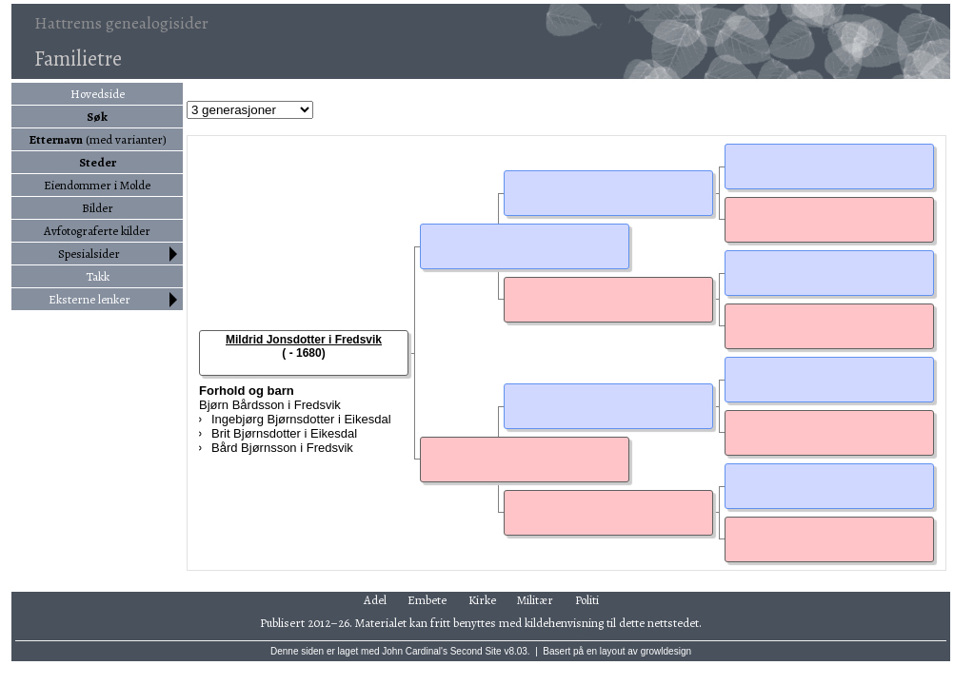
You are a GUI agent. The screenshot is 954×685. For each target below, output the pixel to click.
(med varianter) (98, 139)
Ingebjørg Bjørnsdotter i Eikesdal (301, 419)
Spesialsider (89, 253)
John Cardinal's (414, 651)
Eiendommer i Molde (97, 185)
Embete (427, 600)
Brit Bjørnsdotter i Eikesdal (284, 433)
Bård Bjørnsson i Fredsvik (282, 447)
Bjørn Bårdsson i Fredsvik (270, 405)
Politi (587, 600)
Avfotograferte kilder (97, 231)
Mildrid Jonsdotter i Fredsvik (304, 339)
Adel (375, 600)
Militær (535, 600)
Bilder (97, 208)
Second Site (476, 651)
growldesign (666, 651)
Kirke (482, 600)
